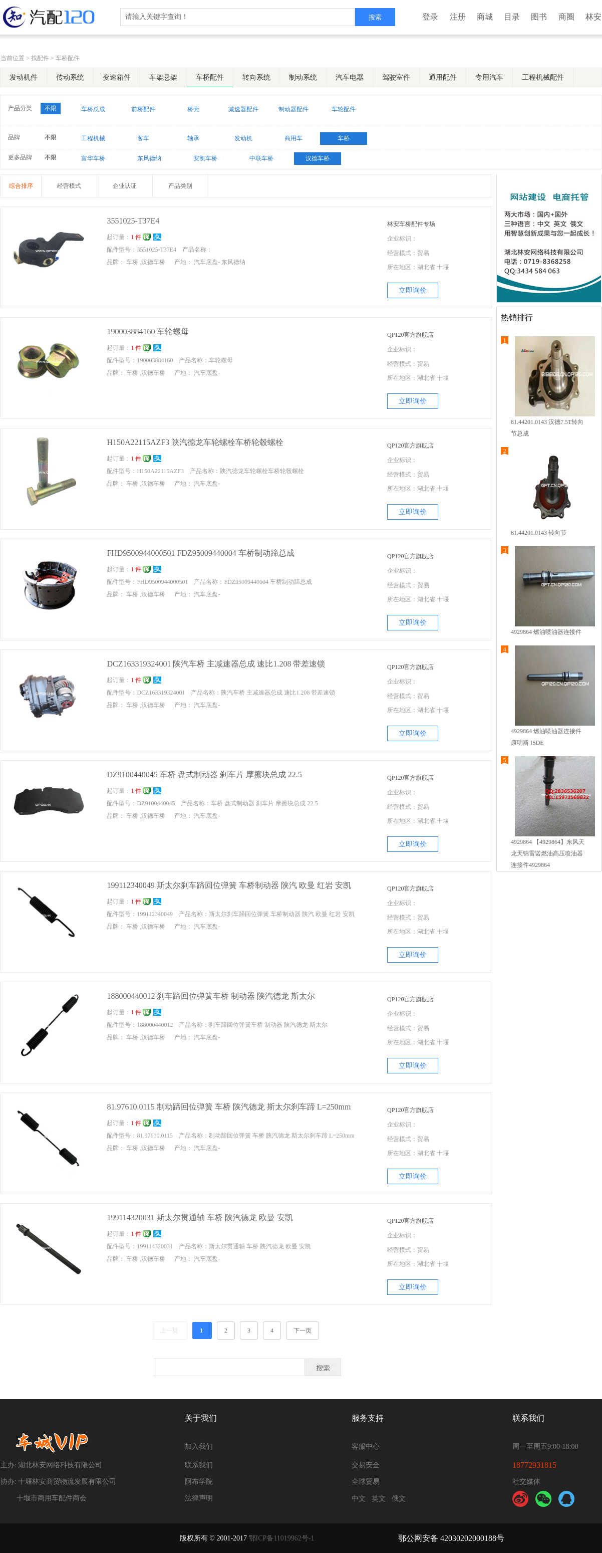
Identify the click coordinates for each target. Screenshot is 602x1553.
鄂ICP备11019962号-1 (282, 1538)
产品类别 (180, 185)
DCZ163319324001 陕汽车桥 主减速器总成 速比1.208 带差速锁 (216, 663)
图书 (539, 17)
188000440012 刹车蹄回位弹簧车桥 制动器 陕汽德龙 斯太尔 (211, 996)
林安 (593, 17)
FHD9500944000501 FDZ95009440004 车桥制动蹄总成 (200, 553)
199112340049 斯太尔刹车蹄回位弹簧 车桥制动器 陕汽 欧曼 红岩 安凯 (229, 885)
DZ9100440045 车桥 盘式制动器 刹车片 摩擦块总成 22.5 (204, 774)
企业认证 (125, 185)
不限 (51, 108)
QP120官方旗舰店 (410, 334)
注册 (458, 17)
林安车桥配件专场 (411, 224)
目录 (512, 17)
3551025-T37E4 (133, 220)
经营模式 (69, 185)
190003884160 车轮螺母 (148, 331)
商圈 (566, 17)
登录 (430, 17)
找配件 (40, 58)
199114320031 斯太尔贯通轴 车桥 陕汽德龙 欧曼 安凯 (199, 1217)
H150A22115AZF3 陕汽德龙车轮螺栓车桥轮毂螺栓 (195, 442)
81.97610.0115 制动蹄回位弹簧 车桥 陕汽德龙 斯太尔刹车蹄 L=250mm (229, 1106)
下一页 (302, 1330)
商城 (485, 17)
